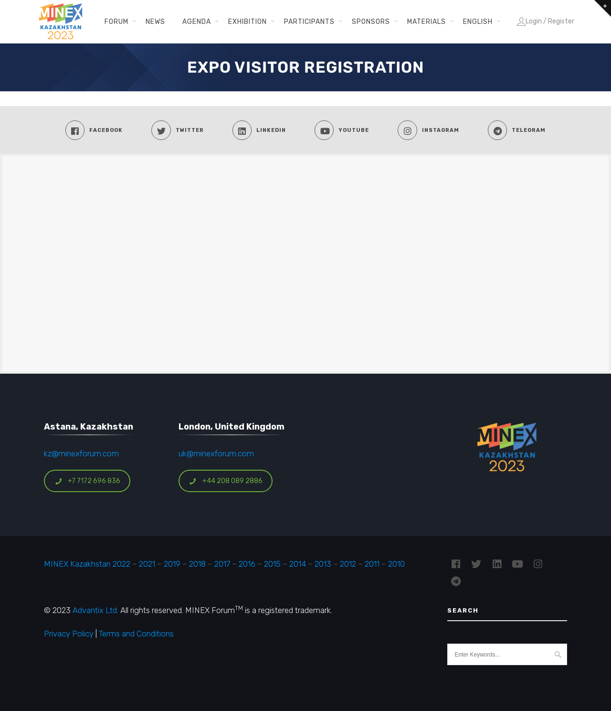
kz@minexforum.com (81, 453)
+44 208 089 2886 (226, 481)
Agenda (196, 21)
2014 (297, 564)
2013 (323, 564)
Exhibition (247, 21)
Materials (426, 21)
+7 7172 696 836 (87, 481)
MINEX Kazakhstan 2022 (87, 564)
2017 (222, 564)
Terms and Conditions (136, 633)
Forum (116, 21)
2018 (197, 564)
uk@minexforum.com (216, 453)
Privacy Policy (69, 633)
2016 (247, 564)
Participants (309, 21)
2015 (272, 564)
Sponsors (371, 21)
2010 (396, 564)
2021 (147, 564)
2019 (171, 564)
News (155, 21)
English (478, 21)
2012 (348, 564)
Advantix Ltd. (95, 610)
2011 (372, 564)
